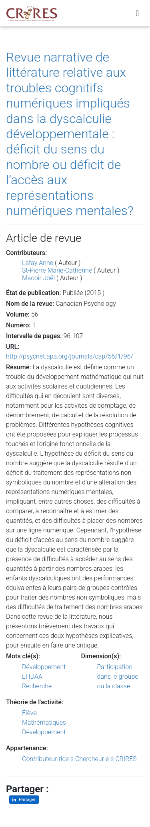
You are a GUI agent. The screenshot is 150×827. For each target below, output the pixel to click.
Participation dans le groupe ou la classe (117, 676)
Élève (29, 713)
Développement (44, 667)
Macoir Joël (38, 278)
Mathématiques (44, 722)
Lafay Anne (37, 263)
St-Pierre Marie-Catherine (57, 270)
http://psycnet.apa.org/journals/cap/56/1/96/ (69, 356)
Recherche (37, 686)
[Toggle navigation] (137, 13)
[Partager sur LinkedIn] (24, 799)
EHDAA (32, 676)
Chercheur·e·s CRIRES (106, 759)
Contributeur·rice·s (48, 759)
